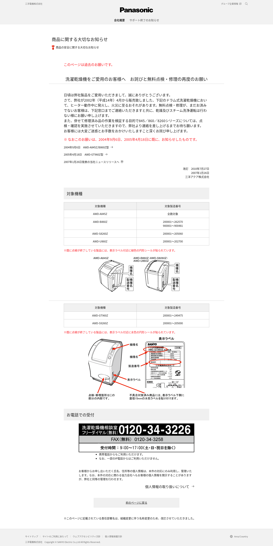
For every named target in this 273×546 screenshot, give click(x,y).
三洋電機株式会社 (33, 3)
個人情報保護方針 (113, 536)
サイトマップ (31, 536)
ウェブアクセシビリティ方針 (86, 536)
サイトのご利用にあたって (55, 536)
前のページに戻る (136, 502)
